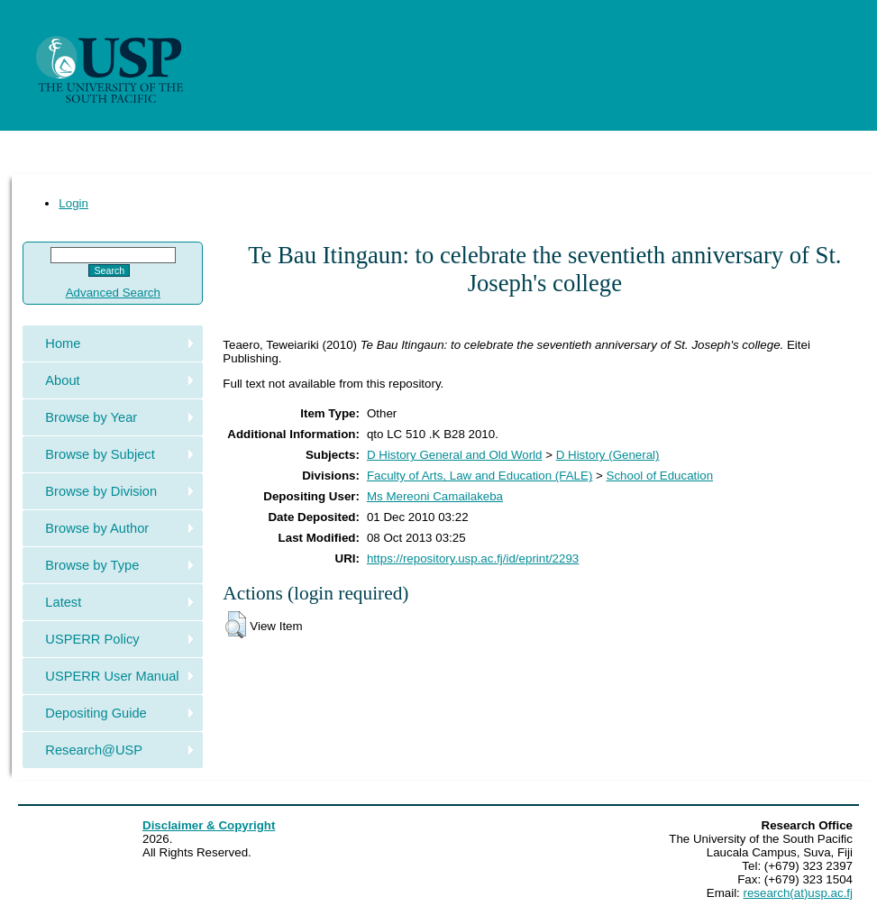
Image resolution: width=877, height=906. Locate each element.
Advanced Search (113, 292)
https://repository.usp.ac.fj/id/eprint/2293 (473, 558)
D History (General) (608, 455)
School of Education (660, 475)
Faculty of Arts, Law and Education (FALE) (479, 475)
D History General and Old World (455, 455)
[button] (235, 624)
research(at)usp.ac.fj (798, 893)
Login (73, 203)
